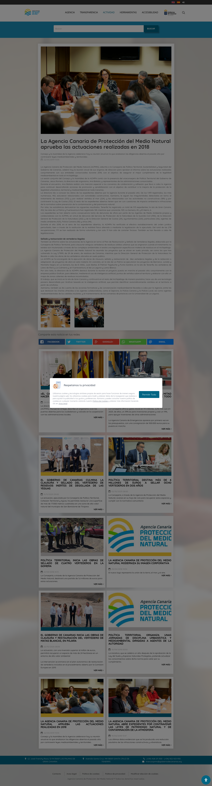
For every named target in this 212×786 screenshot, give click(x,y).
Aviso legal (63, 403)
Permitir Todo (149, 394)
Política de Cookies (100, 401)
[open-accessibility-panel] (206, 780)
